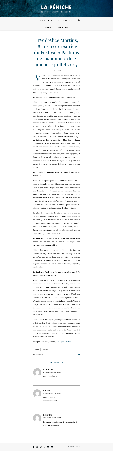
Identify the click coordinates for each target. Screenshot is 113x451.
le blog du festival (63, 342)
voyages (45, 349)
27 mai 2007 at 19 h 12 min (52, 372)
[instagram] (41, 447)
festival (37, 349)
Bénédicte (39, 354)
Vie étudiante (63, 20)
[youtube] (52, 447)
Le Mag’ (48, 27)
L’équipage (63, 27)
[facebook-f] (33, 447)
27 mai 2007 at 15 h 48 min (52, 393)
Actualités (45, 20)
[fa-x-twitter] (37, 447)
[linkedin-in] (45, 447)
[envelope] (48, 447)
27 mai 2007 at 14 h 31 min (52, 418)
